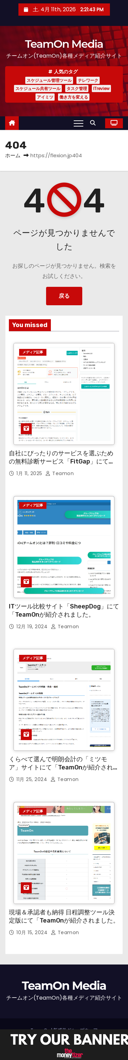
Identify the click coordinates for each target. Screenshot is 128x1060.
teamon (59, 473)
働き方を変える (73, 97)
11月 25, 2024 (32, 779)
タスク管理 (77, 88)
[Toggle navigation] (78, 123)
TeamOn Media (64, 43)
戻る (64, 296)
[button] (94, 123)
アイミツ (45, 97)
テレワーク (88, 80)
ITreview (101, 88)
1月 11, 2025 (30, 473)
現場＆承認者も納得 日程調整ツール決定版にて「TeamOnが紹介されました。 (64, 916)
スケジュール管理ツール (49, 80)
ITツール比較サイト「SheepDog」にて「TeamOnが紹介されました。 (64, 610)
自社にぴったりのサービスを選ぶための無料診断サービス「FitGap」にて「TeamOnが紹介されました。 (61, 461)
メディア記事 (33, 352)
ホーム (12, 155)
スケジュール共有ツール (37, 88)
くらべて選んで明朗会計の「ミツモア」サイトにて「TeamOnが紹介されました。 (64, 767)
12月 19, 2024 (32, 626)
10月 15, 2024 (32, 932)
